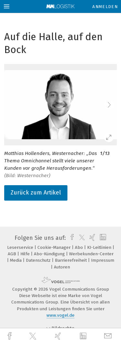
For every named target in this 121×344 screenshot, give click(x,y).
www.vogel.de (60, 315)
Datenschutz (39, 260)
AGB (12, 254)
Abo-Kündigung (50, 254)
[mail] (108, 336)
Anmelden (105, 6)
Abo (79, 247)
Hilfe (25, 254)
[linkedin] (84, 336)
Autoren (62, 267)
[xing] (58, 336)
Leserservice (21, 247)
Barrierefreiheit (71, 260)
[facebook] (10, 336)
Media (16, 260)
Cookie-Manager (54, 247)
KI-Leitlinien (100, 247)
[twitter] (33, 336)
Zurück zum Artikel (36, 192)
